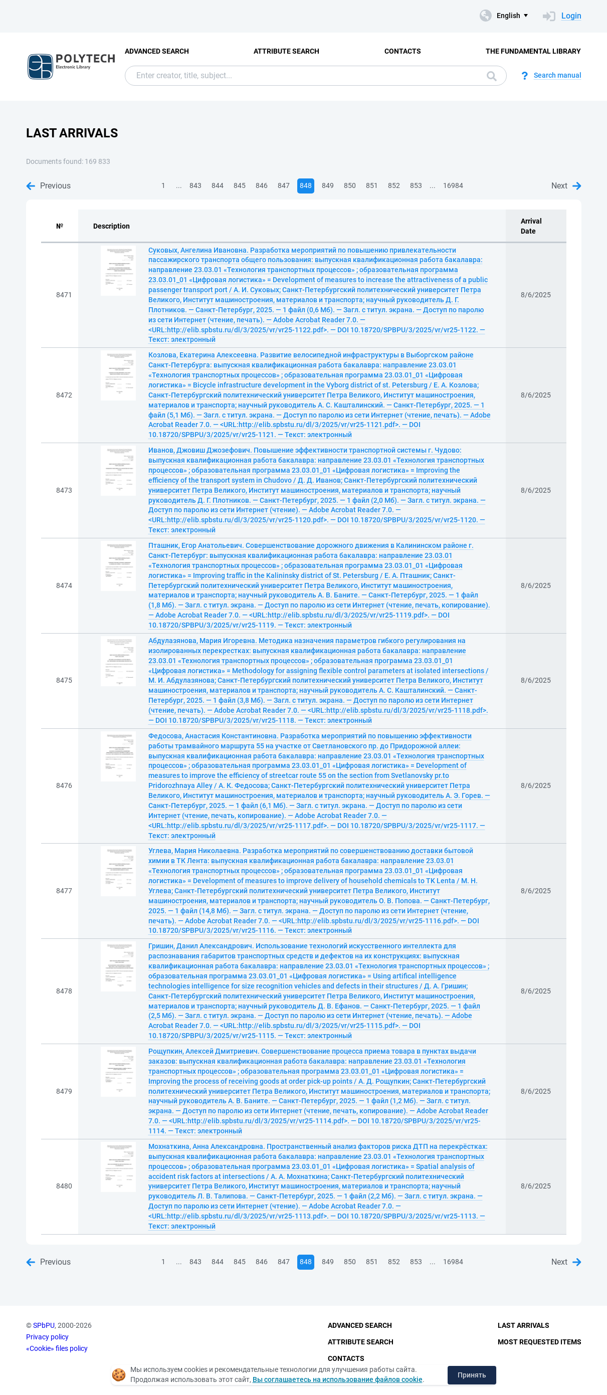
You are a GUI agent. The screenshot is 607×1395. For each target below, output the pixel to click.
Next (566, 185)
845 (240, 185)
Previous (48, 185)
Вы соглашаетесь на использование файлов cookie (338, 1379)
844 (218, 185)
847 (284, 185)
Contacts (402, 51)
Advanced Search (157, 51)
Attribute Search (286, 51)
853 (416, 185)
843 (195, 185)
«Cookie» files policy (57, 1348)
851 (372, 185)
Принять (472, 1375)
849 (328, 185)
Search (492, 76)
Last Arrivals (523, 1325)
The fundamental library (533, 51)
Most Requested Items (539, 1342)
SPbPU (44, 1325)
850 (350, 185)
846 (262, 185)
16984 (453, 185)
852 (394, 185)
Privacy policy (47, 1337)
